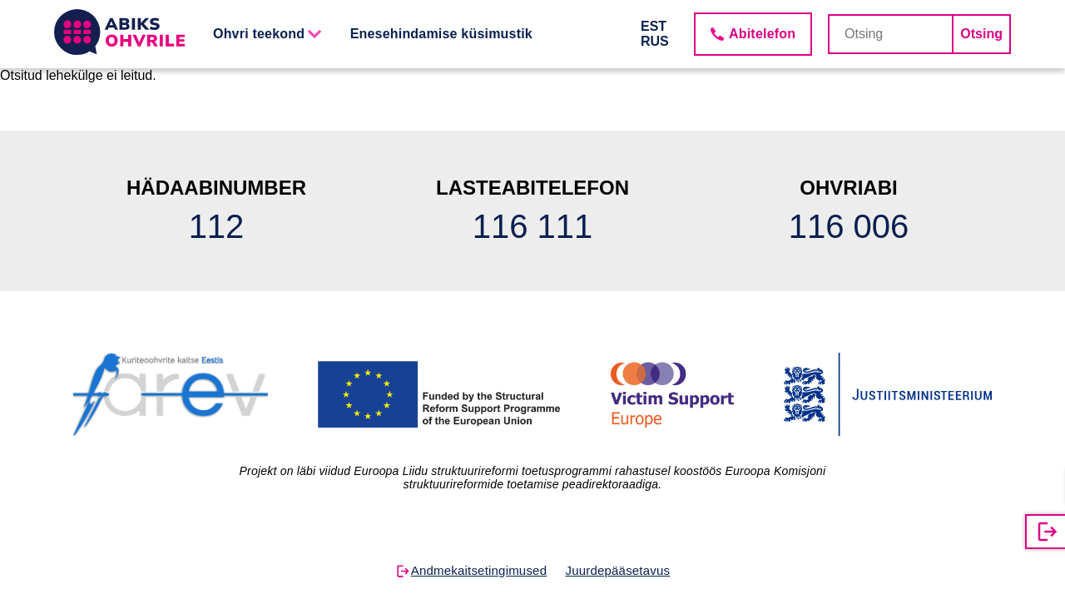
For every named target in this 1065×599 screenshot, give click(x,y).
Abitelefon (762, 34)
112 (217, 226)
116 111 (533, 226)
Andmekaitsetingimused (479, 570)
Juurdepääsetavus (617, 570)
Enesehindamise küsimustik (441, 34)
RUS (655, 41)
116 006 (849, 226)
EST (653, 26)
